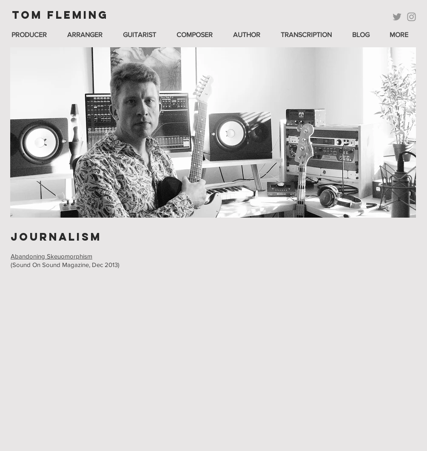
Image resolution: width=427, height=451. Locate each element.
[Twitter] (397, 17)
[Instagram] (411, 17)
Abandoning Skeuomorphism (51, 256)
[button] (143, 34)
